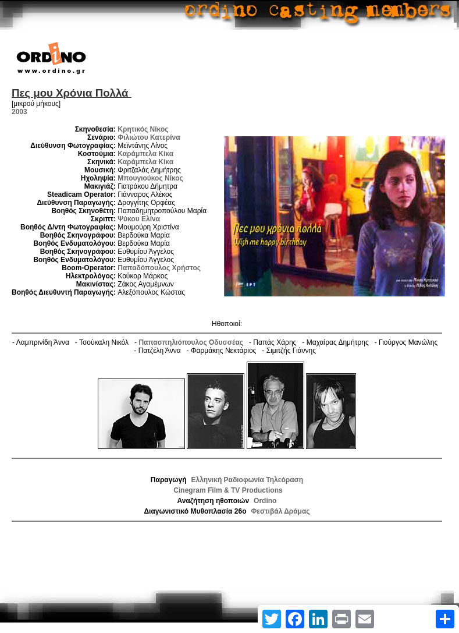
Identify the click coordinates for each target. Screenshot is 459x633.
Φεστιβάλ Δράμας (280, 511)
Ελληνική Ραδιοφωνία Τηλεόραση (247, 480)
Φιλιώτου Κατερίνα (149, 137)
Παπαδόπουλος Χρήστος (159, 268)
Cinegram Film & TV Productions (227, 490)
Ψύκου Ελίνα (139, 219)
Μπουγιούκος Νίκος (150, 178)
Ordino (265, 501)
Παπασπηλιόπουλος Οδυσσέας (190, 342)
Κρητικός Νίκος (143, 129)
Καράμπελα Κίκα (145, 154)
